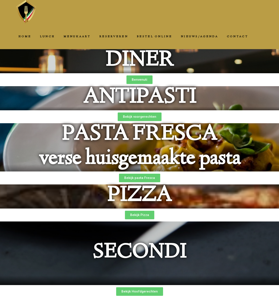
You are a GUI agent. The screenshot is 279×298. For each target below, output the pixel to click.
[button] (139, 79)
